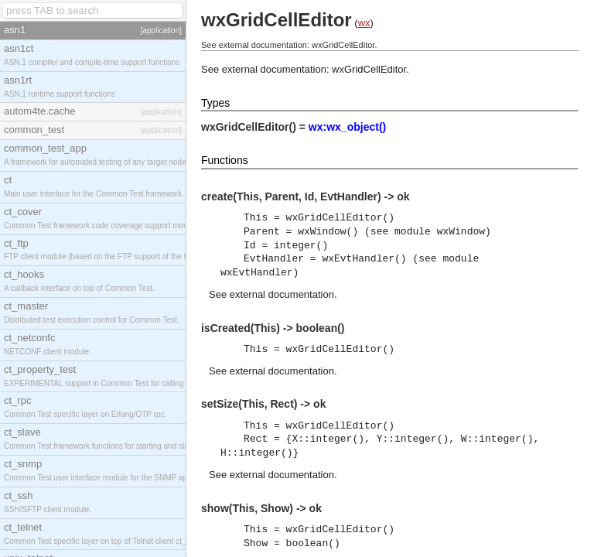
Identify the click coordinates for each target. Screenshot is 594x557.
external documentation (282, 294)
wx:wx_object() (347, 127)
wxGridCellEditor (369, 69)
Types (215, 103)
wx (364, 23)
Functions (224, 160)
